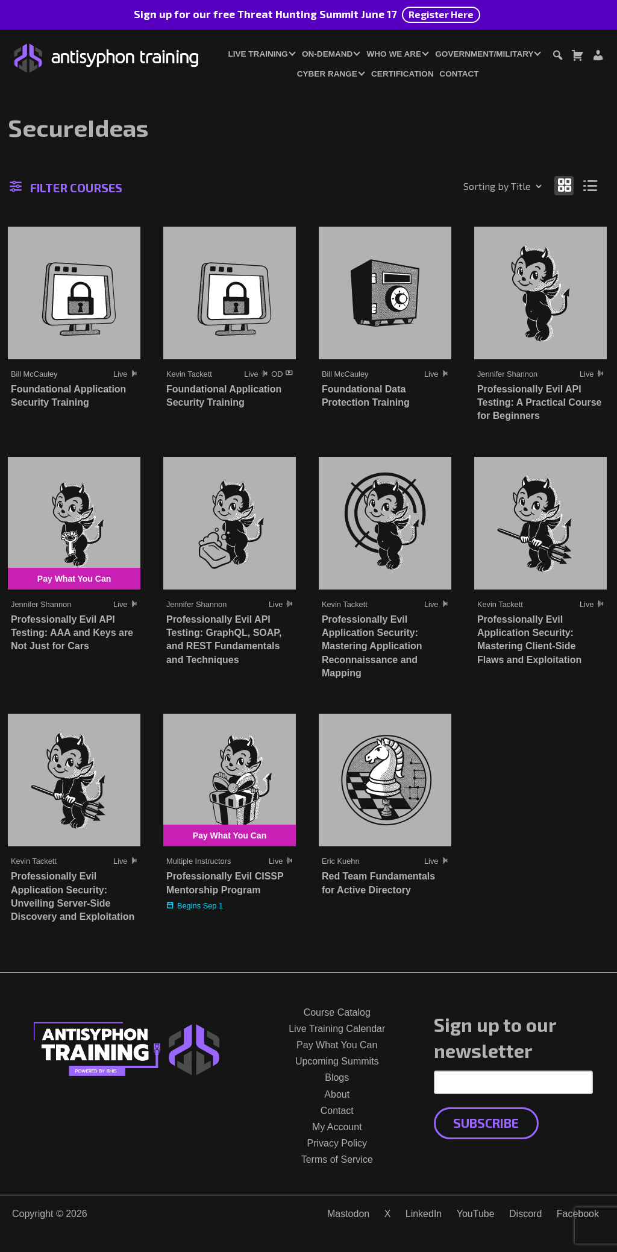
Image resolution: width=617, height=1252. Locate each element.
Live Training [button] (257, 53)
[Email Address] (514, 1082)
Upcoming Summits (337, 1061)
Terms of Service (337, 1159)
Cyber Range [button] (327, 73)
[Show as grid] (564, 185)
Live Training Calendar (337, 1029)
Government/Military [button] (484, 53)
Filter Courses (66, 187)
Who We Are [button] (394, 53)
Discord (525, 1214)
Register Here (441, 14)
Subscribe (486, 1122)
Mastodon (348, 1214)
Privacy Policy (337, 1143)
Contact (458, 73)
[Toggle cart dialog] (577, 57)
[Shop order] (476, 186)
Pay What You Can (336, 1045)
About (336, 1094)
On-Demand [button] (327, 53)
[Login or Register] (597, 57)
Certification (402, 73)
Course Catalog (337, 1012)
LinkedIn (424, 1214)
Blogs (337, 1077)
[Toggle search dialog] (557, 57)
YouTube (476, 1214)
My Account (337, 1127)
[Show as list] (590, 185)
